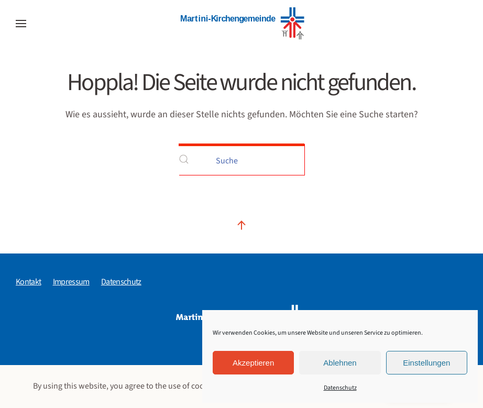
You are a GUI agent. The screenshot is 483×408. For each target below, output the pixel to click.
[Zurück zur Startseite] (241, 23)
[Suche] (241, 159)
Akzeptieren (253, 362)
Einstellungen (426, 362)
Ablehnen (339, 362)
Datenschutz (340, 387)
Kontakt (28, 282)
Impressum (71, 282)
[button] (21, 23)
